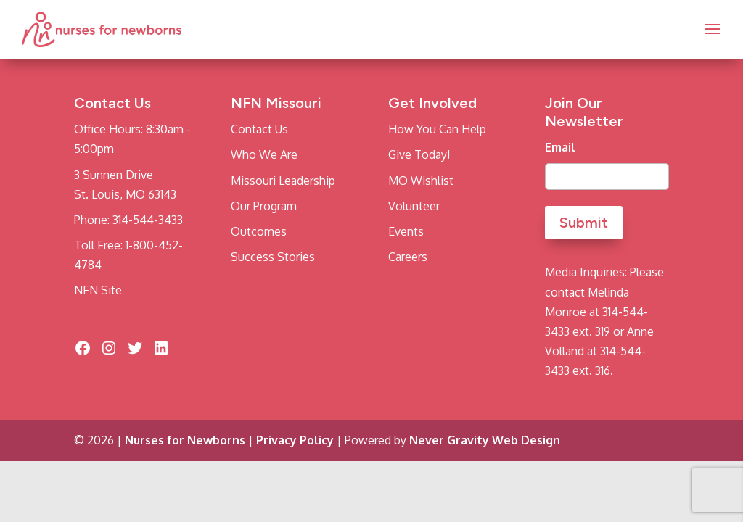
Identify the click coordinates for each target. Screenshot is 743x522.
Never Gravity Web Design (484, 440)
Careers (407, 256)
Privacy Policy (295, 440)
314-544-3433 (147, 219)
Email (560, 147)
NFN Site (98, 290)
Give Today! (419, 154)
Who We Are (264, 154)
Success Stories (273, 256)
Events (406, 231)
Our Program (264, 206)
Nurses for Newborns (185, 440)
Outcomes (259, 231)
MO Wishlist (420, 180)
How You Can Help (437, 129)
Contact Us (259, 129)
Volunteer (414, 206)
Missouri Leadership (283, 180)
